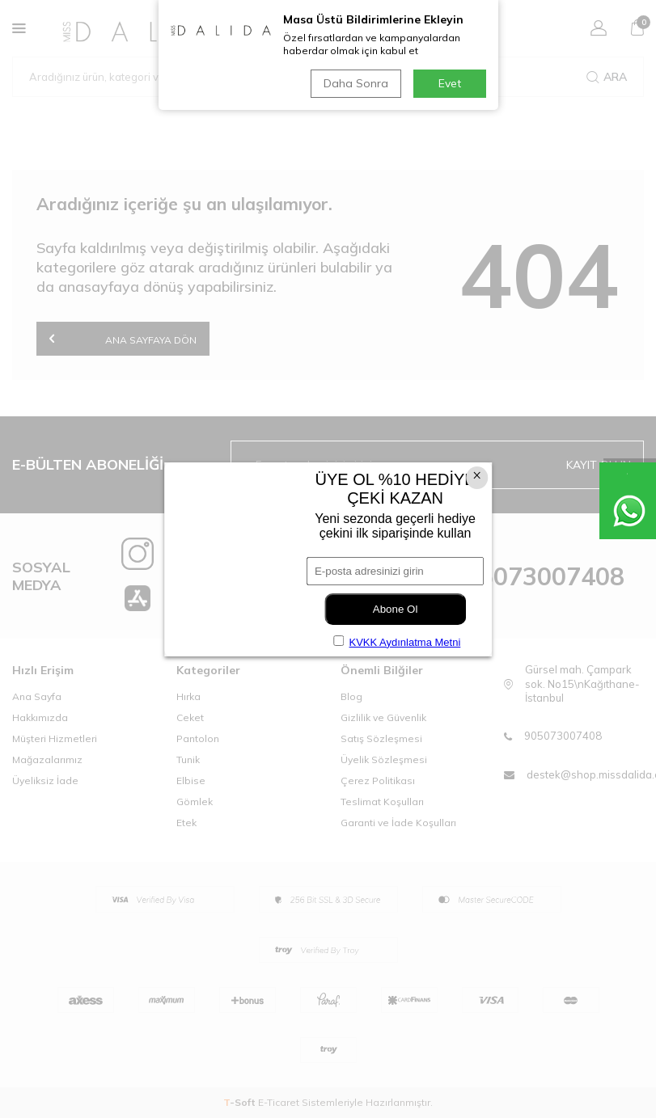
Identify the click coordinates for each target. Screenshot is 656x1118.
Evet (449, 83)
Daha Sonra (356, 83)
